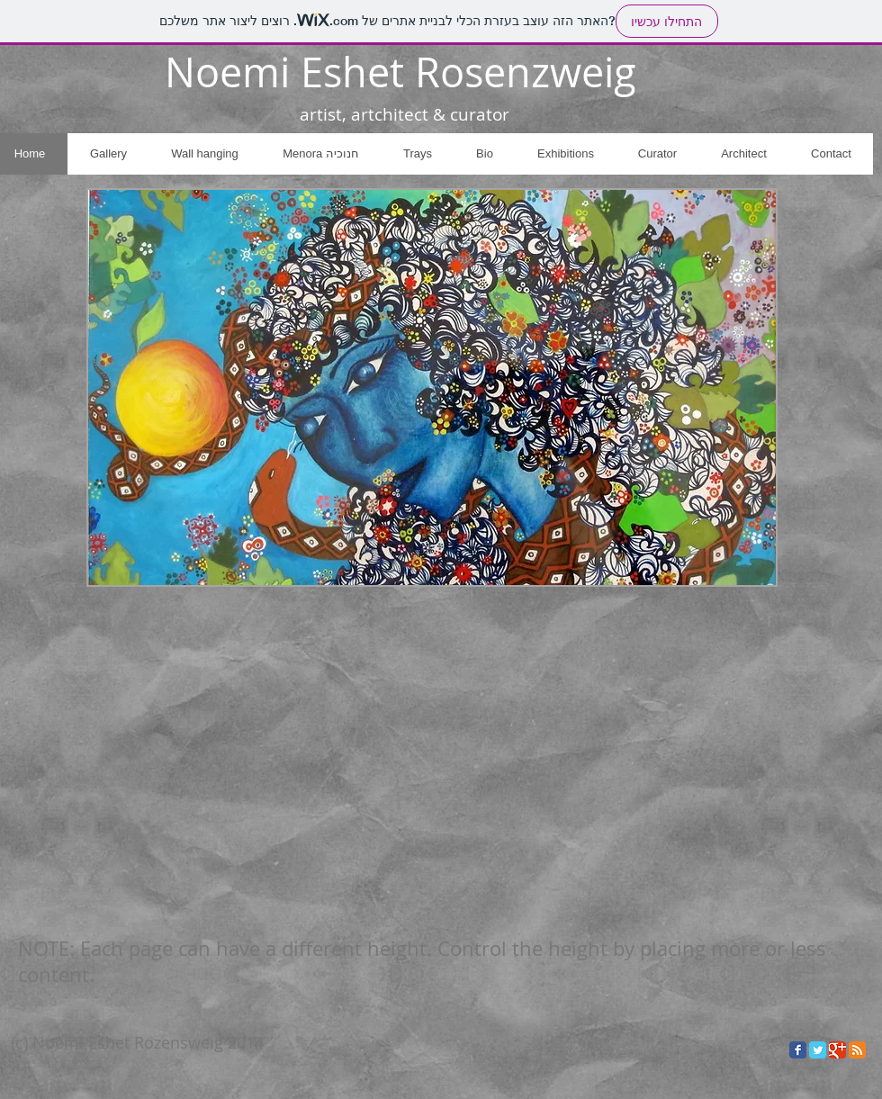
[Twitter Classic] (817, 1049)
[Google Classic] (837, 1049)
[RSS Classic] (857, 1049)
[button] (432, 387)
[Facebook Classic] (797, 1049)
